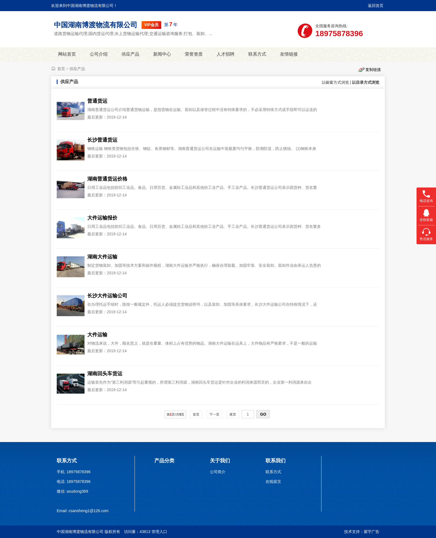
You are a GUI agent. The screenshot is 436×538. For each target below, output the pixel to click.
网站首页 (67, 54)
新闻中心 (162, 54)
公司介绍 (99, 54)
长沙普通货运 (102, 140)
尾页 (233, 414)
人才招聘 (225, 54)
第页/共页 (176, 414)
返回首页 (375, 5)
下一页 (215, 414)
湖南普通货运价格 (107, 179)
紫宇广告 (371, 531)
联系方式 (257, 54)
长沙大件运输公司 (107, 295)
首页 (61, 68)
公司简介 (218, 472)
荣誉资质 (194, 54)
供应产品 (130, 54)
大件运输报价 (102, 218)
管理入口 (159, 531)
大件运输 (97, 334)
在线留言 (273, 481)
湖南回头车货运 (104, 373)
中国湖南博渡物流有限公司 (95, 25)
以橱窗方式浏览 (335, 82)
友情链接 (289, 54)
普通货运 (97, 101)
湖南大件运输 (102, 257)
